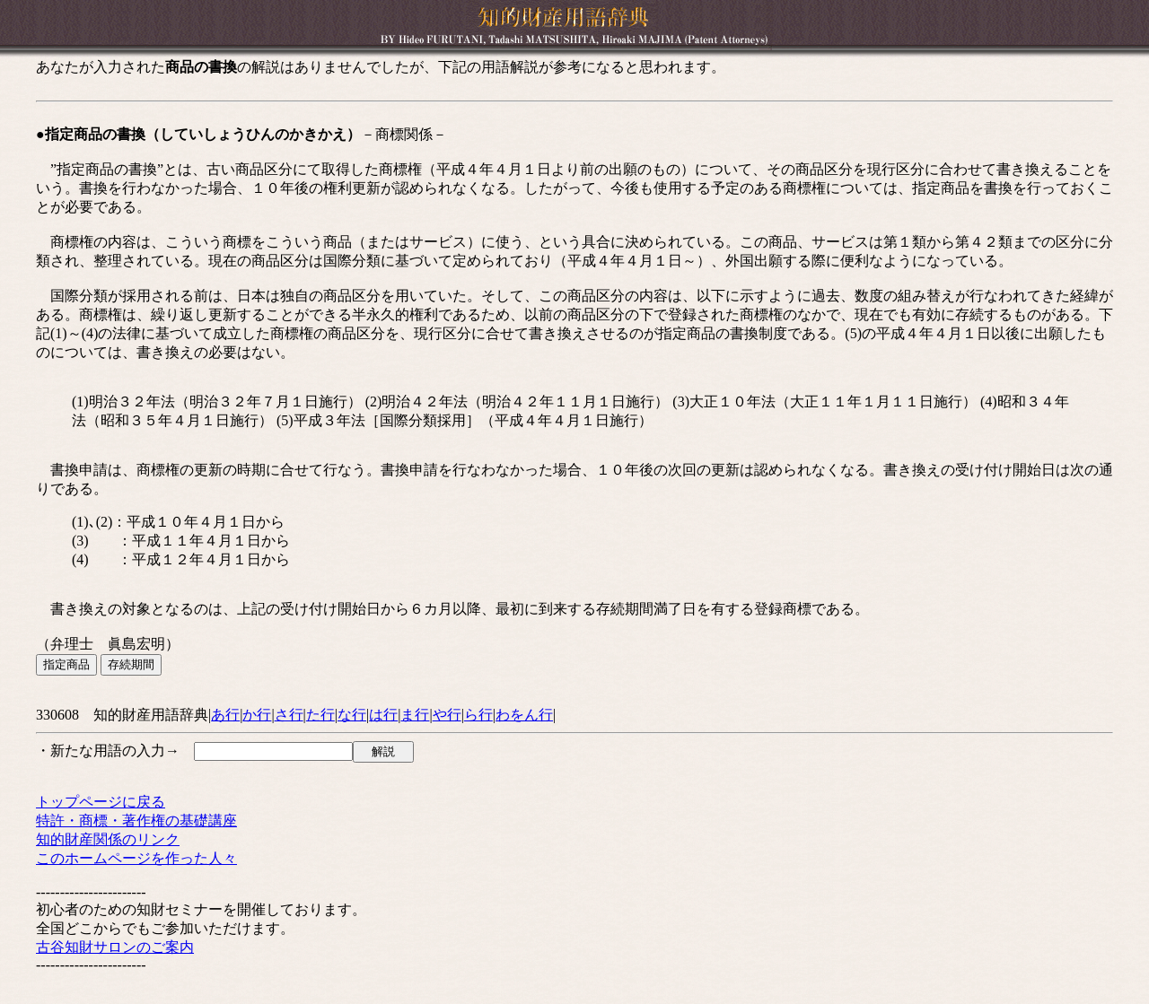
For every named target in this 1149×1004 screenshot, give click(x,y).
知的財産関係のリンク (108, 839)
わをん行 (524, 714)
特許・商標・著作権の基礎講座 (136, 820)
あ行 (225, 714)
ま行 (414, 714)
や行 (447, 714)
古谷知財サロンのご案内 (115, 947)
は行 (383, 714)
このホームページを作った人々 (136, 858)
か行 (256, 714)
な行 (352, 714)
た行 (320, 714)
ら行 (478, 714)
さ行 (289, 714)
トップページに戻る (100, 801)
